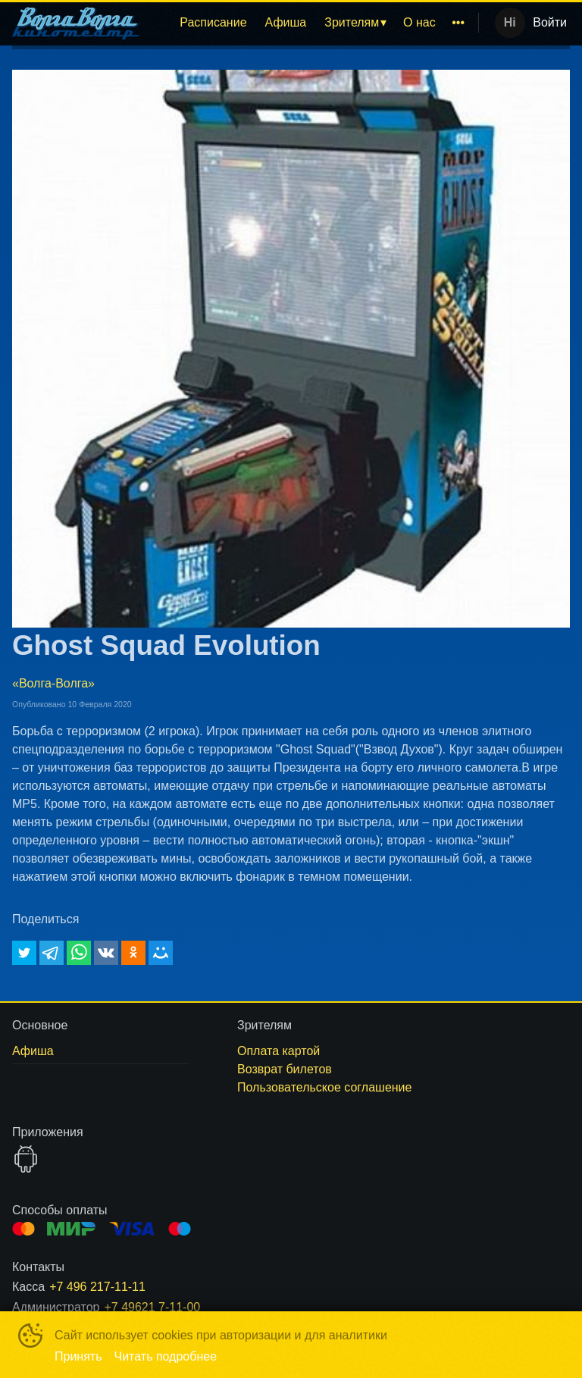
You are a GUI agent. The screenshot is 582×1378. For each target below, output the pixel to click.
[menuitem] (213, 22)
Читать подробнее (165, 1356)
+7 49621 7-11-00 (152, 1307)
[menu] (312, 22)
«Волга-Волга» (53, 683)
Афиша (286, 22)
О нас (419, 22)
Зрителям (351, 22)
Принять (78, 1356)
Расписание (213, 22)
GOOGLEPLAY (25, 1159)
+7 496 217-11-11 (97, 1286)
